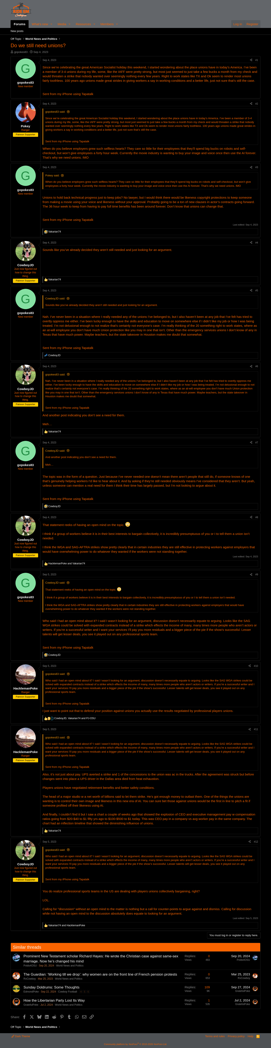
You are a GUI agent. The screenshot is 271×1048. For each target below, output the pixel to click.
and (66, 563)
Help (250, 1036)
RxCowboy (30, 978)
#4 (256, 242)
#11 (256, 729)
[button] (51, 24)
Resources (83, 24)
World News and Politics (69, 965)
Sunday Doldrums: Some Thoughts (51, 987)
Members (107, 24)
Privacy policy (236, 1036)
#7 (256, 442)
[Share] (251, 60)
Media (62, 24)
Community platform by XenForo (135, 1044)
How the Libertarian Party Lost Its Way (54, 1000)
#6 (256, 366)
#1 (256, 60)
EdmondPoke (31, 991)
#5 (256, 290)
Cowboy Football (67, 991)
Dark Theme (20, 1036)
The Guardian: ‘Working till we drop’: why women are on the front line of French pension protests (100, 974)
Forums (19, 24)
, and (74, 718)
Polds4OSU (30, 965)
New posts (17, 31)
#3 (256, 167)
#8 (256, 517)
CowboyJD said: (55, 298)
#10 (256, 666)
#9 (256, 574)
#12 (256, 841)
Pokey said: (52, 175)
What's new (40, 24)
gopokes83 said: (55, 111)
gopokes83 (21, 52)
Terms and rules (215, 1036)
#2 (256, 103)
